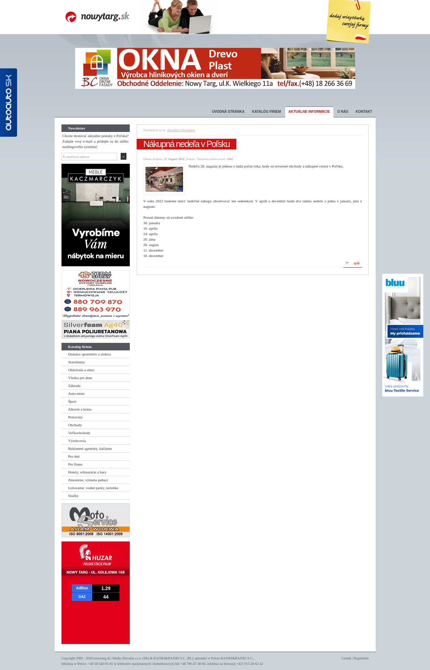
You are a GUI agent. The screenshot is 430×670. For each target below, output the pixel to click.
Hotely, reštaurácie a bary (87, 472)
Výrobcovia (77, 441)
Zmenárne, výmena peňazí (88, 480)
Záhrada (74, 386)
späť (356, 263)
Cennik (346, 658)
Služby (73, 496)
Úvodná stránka (228, 111)
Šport (72, 401)
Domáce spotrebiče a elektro (89, 354)
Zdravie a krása (80, 409)
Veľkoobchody (79, 433)
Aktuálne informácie (309, 111)
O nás (342, 111)
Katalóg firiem (266, 111)
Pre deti (74, 456)
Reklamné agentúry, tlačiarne (90, 448)
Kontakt (364, 111)
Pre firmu (75, 464)
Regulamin (361, 658)
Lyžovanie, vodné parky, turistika (93, 488)
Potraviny (75, 417)
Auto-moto (76, 393)
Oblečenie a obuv (81, 370)
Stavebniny (76, 362)
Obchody (75, 425)
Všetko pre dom (80, 378)
